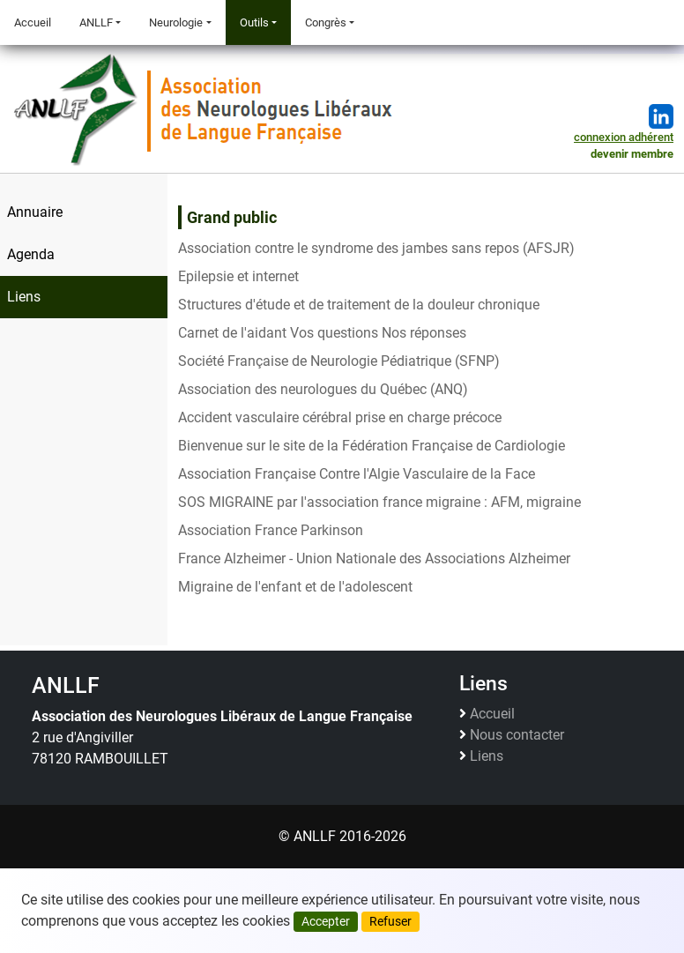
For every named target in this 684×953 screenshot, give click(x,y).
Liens (486, 756)
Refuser (390, 921)
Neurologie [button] (176, 22)
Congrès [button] (325, 22)
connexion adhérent (623, 137)
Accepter (325, 921)
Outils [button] (254, 22)
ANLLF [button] (96, 22)
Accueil (32, 22)
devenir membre (632, 153)
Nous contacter (517, 735)
